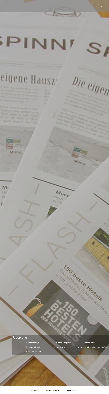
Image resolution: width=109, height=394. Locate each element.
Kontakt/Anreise (34, 352)
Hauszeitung (59, 347)
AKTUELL (34, 390)
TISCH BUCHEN (72, 390)
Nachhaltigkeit (63, 343)
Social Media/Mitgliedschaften (93, 347)
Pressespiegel (33, 347)
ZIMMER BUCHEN (52, 390)
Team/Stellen (90, 343)
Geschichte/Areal (34, 343)
